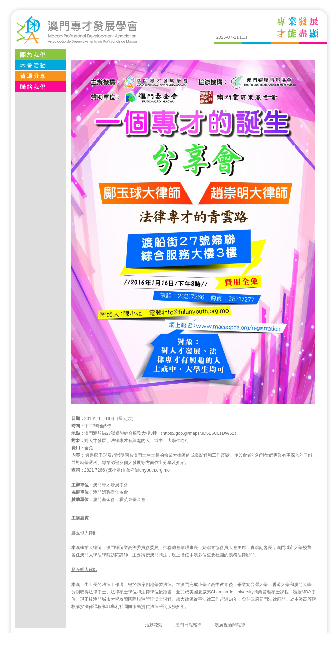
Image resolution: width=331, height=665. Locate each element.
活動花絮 (153, 624)
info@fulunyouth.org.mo (146, 470)
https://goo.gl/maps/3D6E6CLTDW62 (198, 433)
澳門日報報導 (188, 624)
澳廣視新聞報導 (230, 624)
